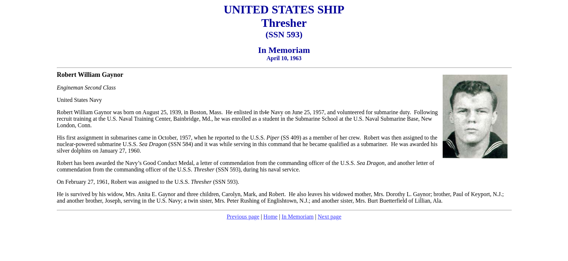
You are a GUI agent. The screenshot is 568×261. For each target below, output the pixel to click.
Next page (329, 217)
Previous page (243, 217)
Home (270, 217)
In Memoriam (297, 217)
